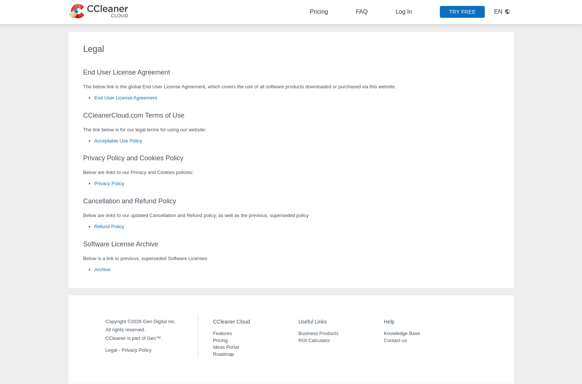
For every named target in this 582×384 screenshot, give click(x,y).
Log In (404, 12)
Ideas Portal (226, 347)
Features (222, 333)
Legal (111, 350)
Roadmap (223, 354)
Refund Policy (109, 226)
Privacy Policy (109, 183)
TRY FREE (462, 12)
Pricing (319, 12)
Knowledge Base (402, 333)
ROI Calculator (314, 340)
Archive (102, 269)
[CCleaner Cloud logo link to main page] (99, 11)
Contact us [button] (395, 340)
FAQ (362, 12)
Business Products (318, 333)
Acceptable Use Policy (118, 141)
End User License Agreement (125, 98)
